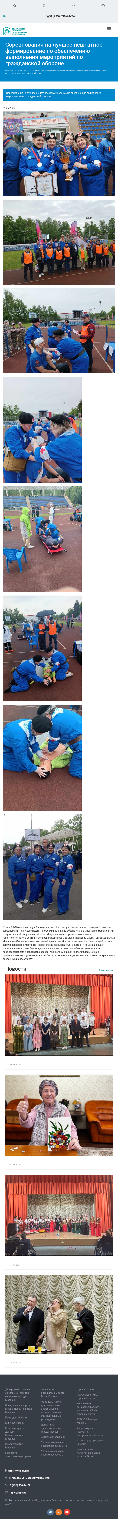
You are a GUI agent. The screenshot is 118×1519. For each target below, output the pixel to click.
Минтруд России (14, 1422)
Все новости (106, 970)
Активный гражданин (53, 1437)
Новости (22, 70)
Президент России (16, 1417)
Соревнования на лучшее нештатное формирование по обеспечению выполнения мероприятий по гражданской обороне (53, 95)
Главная (9, 70)
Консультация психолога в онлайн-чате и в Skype (88, 1453)
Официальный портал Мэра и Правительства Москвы (18, 1409)
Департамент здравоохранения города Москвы (51, 1428)
